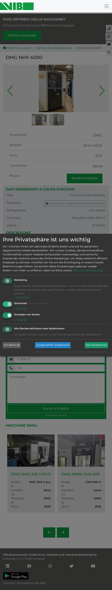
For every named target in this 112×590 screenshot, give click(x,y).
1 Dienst (20, 308)
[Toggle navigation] (106, 6)
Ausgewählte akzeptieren (53, 345)
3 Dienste (21, 297)
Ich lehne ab (12, 345)
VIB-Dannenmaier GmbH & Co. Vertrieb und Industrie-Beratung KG (71, 352)
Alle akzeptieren (96, 345)
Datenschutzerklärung (87, 270)
